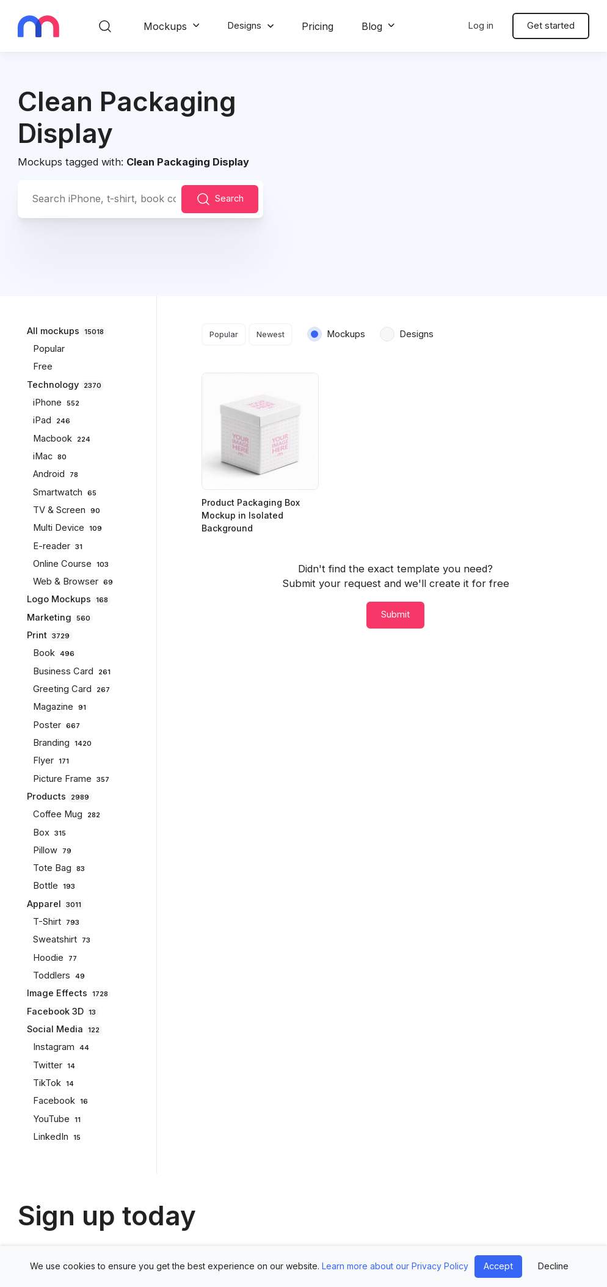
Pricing (317, 26)
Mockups (165, 26)
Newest (270, 334)
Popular (223, 334)
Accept (498, 1266)
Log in (480, 25)
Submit (395, 614)
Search (220, 199)
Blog (372, 26)
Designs (244, 25)
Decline (553, 1266)
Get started (551, 25)
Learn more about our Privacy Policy (395, 1266)
